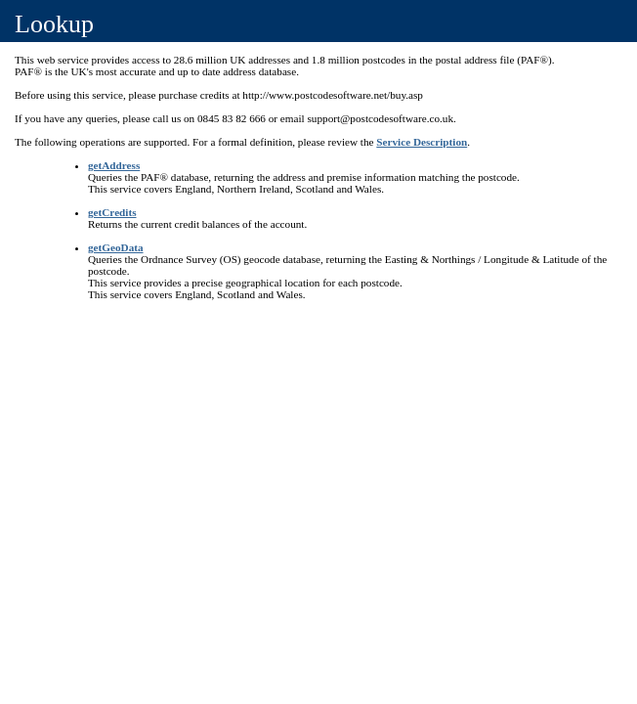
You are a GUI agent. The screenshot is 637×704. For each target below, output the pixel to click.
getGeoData (116, 247)
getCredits (112, 212)
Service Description (421, 142)
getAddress (114, 165)
